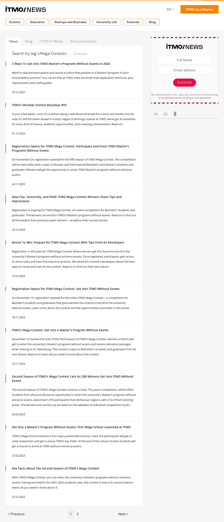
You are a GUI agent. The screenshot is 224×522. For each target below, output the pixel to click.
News (13, 41)
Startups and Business (70, 22)
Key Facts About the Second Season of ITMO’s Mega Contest (55, 468)
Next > (123, 514)
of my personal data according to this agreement (184, 97)
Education (37, 22)
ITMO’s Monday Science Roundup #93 (39, 105)
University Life (106, 22)
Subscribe (184, 82)
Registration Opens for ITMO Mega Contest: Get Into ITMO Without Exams (66, 289)
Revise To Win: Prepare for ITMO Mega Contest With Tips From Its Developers (68, 242)
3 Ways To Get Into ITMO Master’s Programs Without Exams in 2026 (61, 64)
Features (133, 22)
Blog (152, 22)
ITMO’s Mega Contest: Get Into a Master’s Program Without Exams (60, 330)
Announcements (83, 41)
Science (14, 22)
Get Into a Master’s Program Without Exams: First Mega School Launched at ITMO (71, 427)
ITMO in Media (51, 41)
